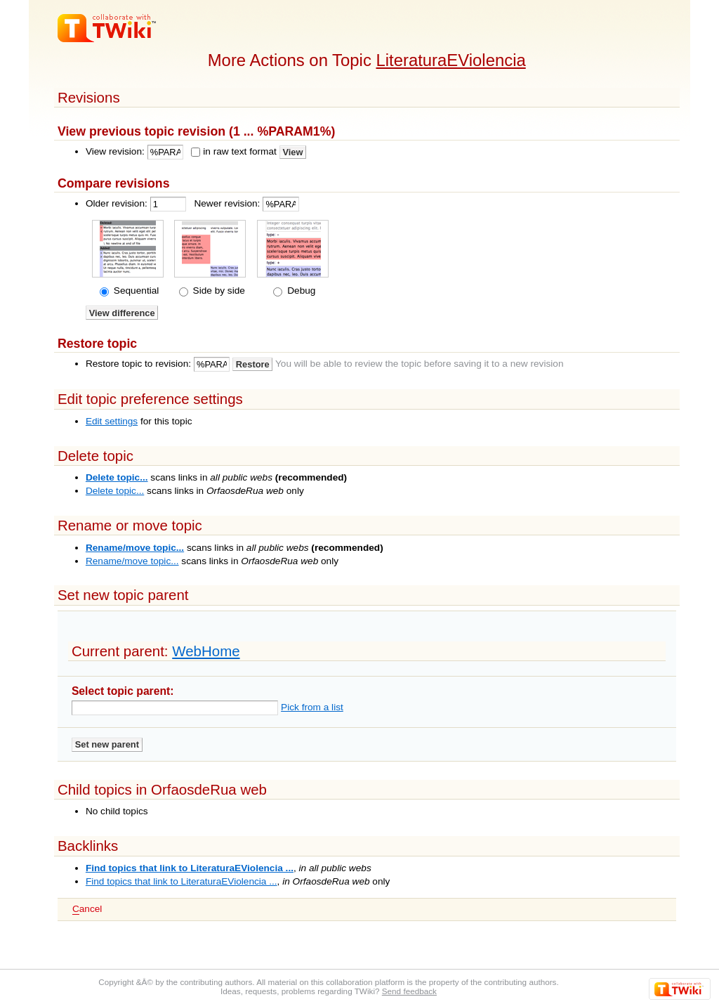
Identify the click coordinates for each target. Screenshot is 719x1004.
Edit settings (112, 421)
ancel (87, 909)
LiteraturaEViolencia (450, 60)
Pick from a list (312, 707)
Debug (299, 290)
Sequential (135, 290)
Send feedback (409, 991)
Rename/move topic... (135, 547)
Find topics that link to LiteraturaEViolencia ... (189, 868)
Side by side (217, 290)
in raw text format (240, 151)
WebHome (205, 651)
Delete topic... (117, 477)
